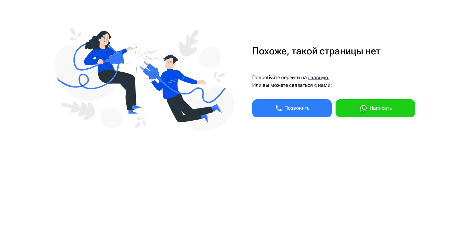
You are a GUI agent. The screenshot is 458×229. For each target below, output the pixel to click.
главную (318, 77)
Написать (375, 109)
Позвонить (292, 108)
